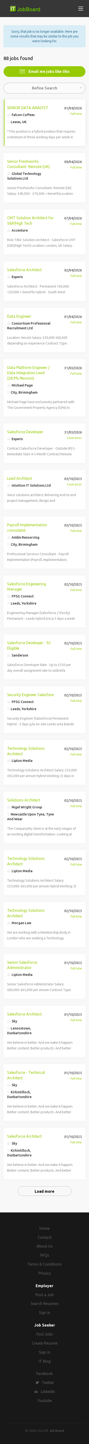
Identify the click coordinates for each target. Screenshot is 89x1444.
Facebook (44, 1373)
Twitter (48, 1382)
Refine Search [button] (44, 88)
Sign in (44, 1312)
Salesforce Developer (25, 432)
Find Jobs (44, 1334)
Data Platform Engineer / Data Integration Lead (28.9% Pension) (28, 373)
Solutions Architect (23, 800)
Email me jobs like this (49, 71)
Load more (44, 1191)
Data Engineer (19, 316)
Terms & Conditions (44, 1264)
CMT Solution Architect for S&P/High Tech (30, 220)
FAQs (44, 1255)
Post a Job (44, 1295)
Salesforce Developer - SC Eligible (29, 645)
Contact (45, 1237)
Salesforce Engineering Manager (26, 587)
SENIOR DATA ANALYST (27, 108)
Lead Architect (19, 478)
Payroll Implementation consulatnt (27, 527)
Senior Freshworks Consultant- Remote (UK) (28, 164)
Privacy (44, 1273)
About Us (45, 1246)
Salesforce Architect (24, 270)
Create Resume (44, 1343)
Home (44, 1228)
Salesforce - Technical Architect (26, 1075)
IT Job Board (55, 1431)
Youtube (44, 1400)
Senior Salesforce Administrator (22, 965)
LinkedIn (48, 1391)
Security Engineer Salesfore (30, 695)
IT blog (44, 1361)
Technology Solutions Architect (26, 751)
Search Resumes (45, 1303)
